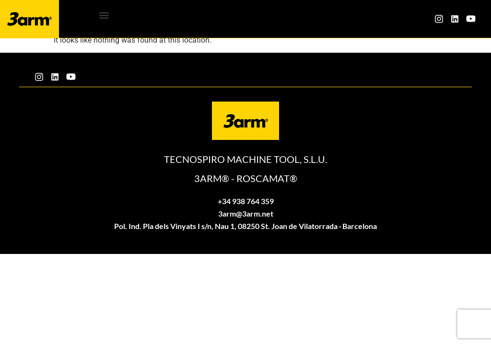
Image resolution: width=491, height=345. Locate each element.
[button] (104, 15)
